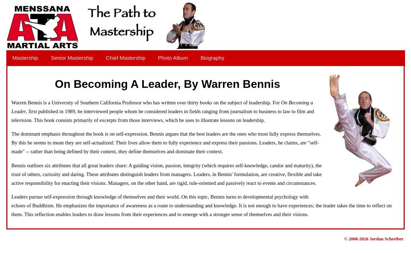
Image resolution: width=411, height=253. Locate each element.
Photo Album (173, 58)
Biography (212, 58)
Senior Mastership (72, 58)
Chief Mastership (126, 58)
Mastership (25, 58)
